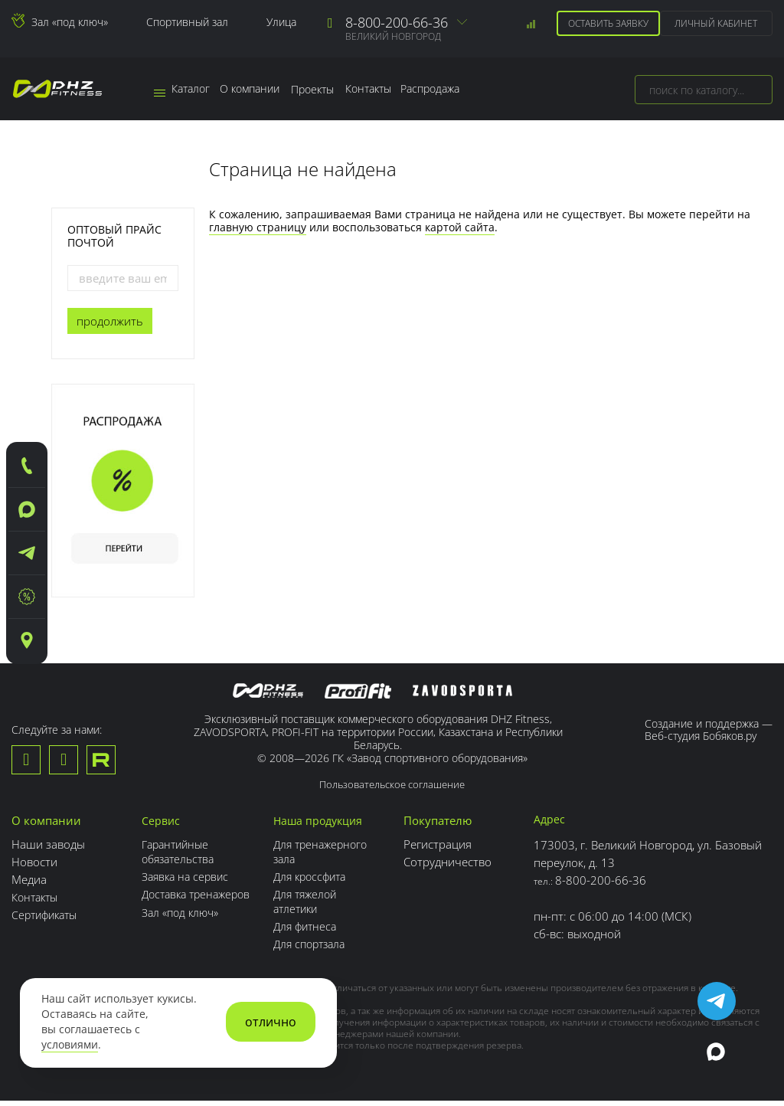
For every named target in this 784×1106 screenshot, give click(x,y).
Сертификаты (47, 922)
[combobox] (704, 89)
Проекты (320, 89)
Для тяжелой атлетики (313, 907)
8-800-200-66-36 (396, 22)
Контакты (379, 89)
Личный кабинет (715, 23)
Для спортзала (318, 949)
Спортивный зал (187, 22)
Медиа (29, 887)
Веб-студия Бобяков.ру (700, 735)
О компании (256, 89)
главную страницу (257, 227)
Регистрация (444, 851)
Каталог (184, 89)
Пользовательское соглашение (392, 791)
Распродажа (445, 89)
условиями (69, 1045)
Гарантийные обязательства (181, 858)
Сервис (161, 828)
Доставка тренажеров (174, 907)
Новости (34, 869)
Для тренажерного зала (329, 858)
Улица (281, 22)
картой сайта (460, 227)
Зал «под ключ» (69, 22)
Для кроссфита (318, 883)
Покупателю (444, 828)
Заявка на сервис (188, 883)
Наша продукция (326, 828)
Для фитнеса (313, 932)
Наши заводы (48, 851)
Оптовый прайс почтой (114, 236)
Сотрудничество (454, 869)
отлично (270, 1021)
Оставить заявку (606, 23)
